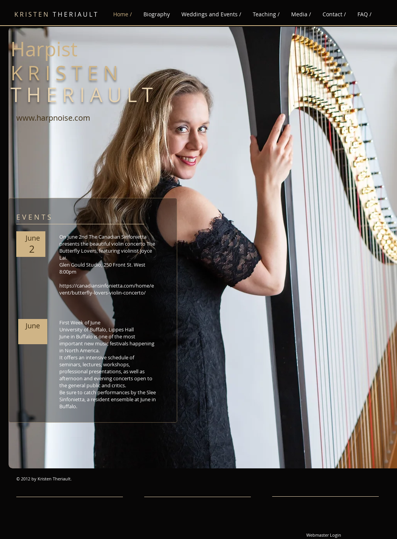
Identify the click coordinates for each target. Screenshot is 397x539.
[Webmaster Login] (323, 535)
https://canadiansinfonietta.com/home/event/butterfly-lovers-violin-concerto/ (106, 289)
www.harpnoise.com (53, 118)
